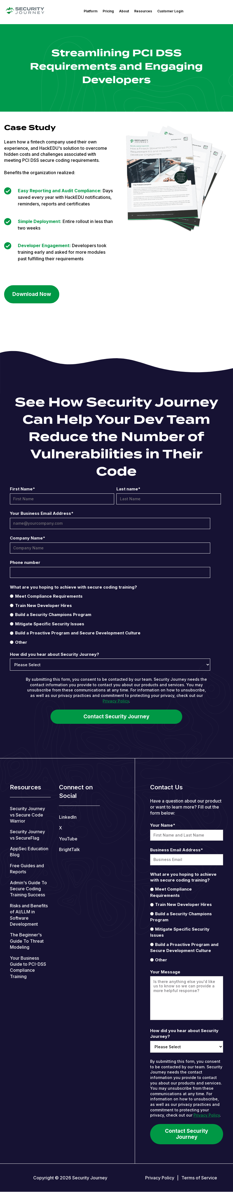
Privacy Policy (116, 701)
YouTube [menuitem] (68, 838)
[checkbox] (115, 619)
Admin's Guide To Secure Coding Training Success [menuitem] (28, 889)
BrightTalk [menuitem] (69, 849)
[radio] (115, 596)
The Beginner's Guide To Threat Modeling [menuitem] (27, 941)
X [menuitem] (60, 828)
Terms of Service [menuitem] (199, 1177)
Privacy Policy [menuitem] (159, 1177)
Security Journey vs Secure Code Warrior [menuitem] (27, 815)
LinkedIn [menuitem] (68, 817)
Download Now (31, 294)
